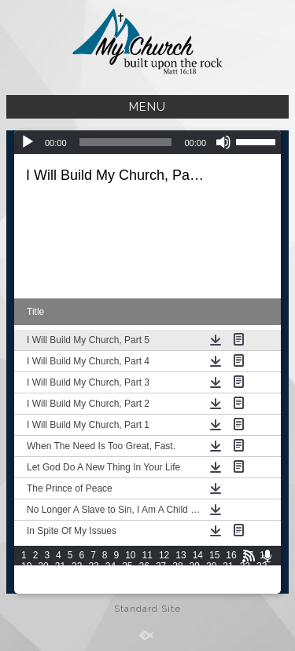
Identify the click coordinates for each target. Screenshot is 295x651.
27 (161, 566)
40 (127, 577)
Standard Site (147, 608)
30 (211, 566)
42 (161, 577)
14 (198, 555)
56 (144, 588)
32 (245, 566)
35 (43, 577)
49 (26, 588)
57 (161, 588)
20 (43, 566)
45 (211, 577)
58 (177, 588)
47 (245, 577)
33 (261, 566)
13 (180, 555)
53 (93, 588)
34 (26, 577)
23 (93, 566)
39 (110, 577)
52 (77, 588)
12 (164, 555)
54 (110, 588)
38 (93, 577)
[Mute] (223, 142)
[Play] (27, 142)
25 (127, 566)
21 (60, 566)
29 (195, 566)
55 (127, 588)
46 (228, 577)
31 (228, 566)
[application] (147, 142)
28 (177, 566)
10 (130, 555)
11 (147, 555)
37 (77, 577)
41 (144, 577)
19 (26, 566)
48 (261, 577)
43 (177, 577)
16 (231, 555)
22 (77, 566)
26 (144, 566)
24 (110, 566)
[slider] (125, 142)
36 (60, 577)
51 (60, 588)
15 (214, 555)
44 (195, 577)
